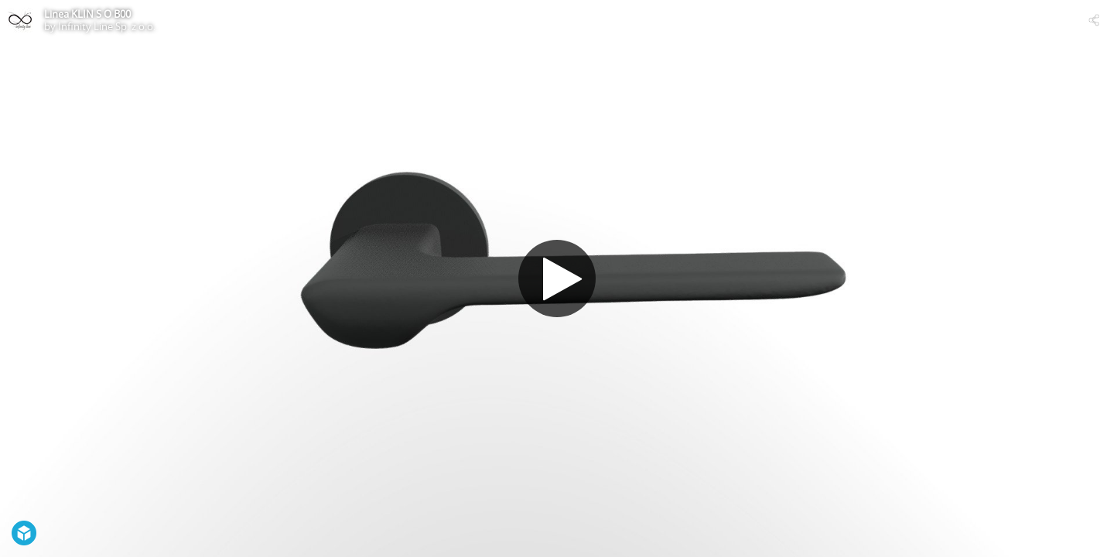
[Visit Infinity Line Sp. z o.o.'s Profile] (20, 20)
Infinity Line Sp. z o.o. (106, 26)
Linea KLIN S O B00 (87, 14)
